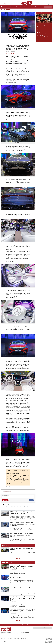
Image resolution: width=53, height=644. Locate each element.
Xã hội (23, 624)
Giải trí (28, 624)
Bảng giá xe (25, 9)
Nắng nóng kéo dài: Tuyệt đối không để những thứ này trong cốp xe (44, 36)
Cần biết (48, 624)
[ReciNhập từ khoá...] (48, 7)
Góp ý (47, 4)
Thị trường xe (7, 9)
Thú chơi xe (14, 9)
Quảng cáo (50, 4)
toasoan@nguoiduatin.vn (5, 641)
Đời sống (18, 624)
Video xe (29, 9)
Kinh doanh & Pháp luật (8, 624)
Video (43, 624)
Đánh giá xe (19, 9)
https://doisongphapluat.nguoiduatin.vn (6, 632)
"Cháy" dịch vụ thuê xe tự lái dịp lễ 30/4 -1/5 (45, 40)
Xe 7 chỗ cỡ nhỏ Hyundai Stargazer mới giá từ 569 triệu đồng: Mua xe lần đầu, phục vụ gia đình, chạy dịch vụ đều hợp (22, 566)
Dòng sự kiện (44, 13)
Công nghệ (37, 624)
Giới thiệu (39, 627)
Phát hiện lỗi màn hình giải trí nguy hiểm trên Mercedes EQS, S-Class (21, 512)
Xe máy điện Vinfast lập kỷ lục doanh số (21, 587)
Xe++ (2, 9)
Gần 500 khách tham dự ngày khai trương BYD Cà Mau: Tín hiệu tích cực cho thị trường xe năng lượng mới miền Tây (22, 610)
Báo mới (49, 627)
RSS (35, 627)
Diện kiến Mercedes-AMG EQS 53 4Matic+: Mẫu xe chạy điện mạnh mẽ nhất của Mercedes (21, 535)
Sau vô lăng (34, 9)
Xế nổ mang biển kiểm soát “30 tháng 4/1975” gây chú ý (44, 26)
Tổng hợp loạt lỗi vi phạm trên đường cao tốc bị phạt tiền (44, 29)
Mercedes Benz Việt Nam (7, 491)
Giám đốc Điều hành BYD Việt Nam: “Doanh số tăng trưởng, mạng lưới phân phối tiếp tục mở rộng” (22, 598)
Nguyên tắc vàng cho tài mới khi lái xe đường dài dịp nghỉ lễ (45, 32)
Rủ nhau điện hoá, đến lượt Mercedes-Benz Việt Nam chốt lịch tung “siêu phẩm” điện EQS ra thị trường (22, 524)
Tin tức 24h (44, 627)
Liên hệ (44, 4)
